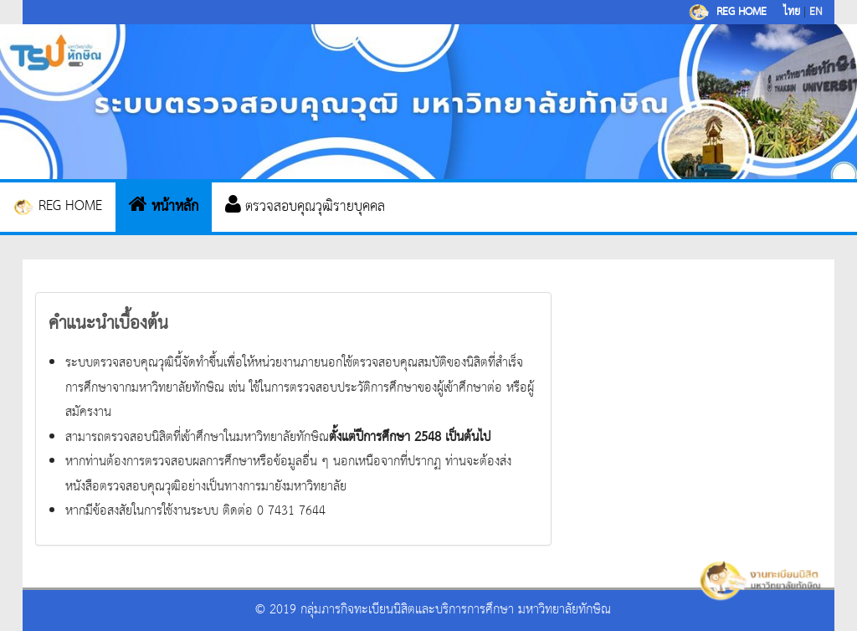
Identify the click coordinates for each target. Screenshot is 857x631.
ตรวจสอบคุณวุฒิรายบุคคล (305, 206)
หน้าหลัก (163, 206)
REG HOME (57, 205)
